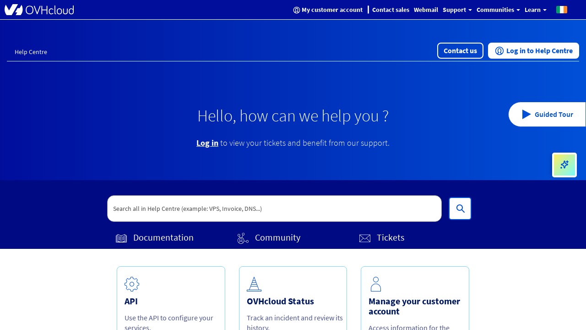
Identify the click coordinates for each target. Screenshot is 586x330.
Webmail (426, 10)
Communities (498, 10)
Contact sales (390, 10)
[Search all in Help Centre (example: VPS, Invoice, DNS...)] (460, 208)
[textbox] (274, 208)
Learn (536, 10)
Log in (207, 143)
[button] (562, 9)
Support (457, 10)
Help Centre (31, 52)
